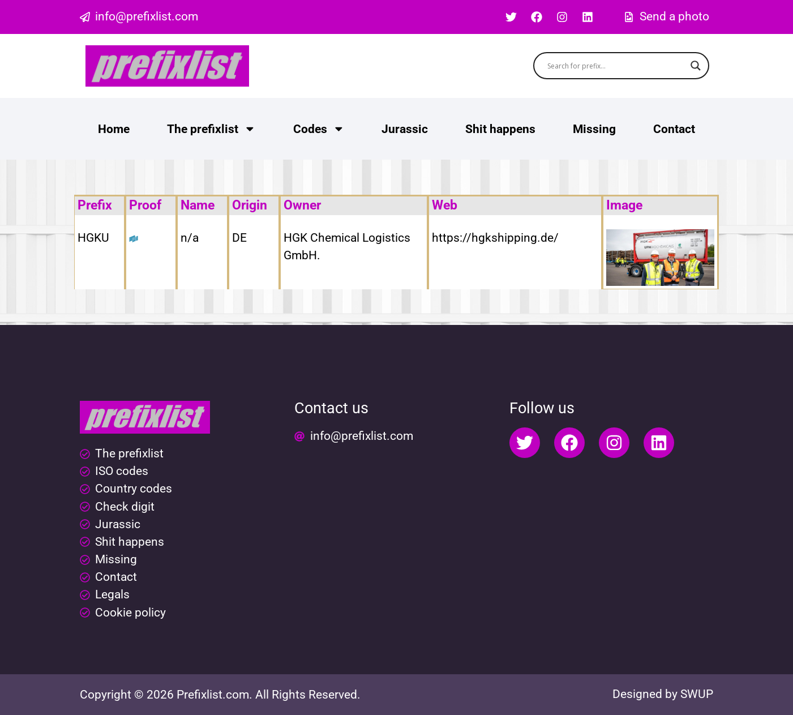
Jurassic (405, 129)
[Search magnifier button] (696, 66)
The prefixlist (211, 128)
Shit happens (500, 129)
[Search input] (616, 66)
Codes (319, 128)
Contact (674, 129)
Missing (594, 129)
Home (114, 129)
